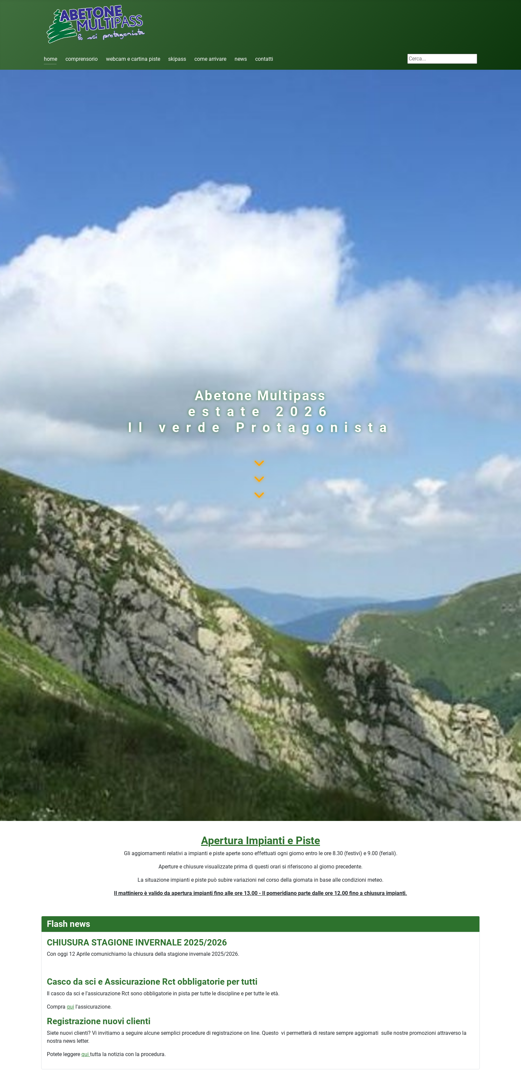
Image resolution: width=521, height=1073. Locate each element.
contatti (264, 59)
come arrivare (210, 59)
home (50, 59)
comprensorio (81, 59)
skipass (177, 59)
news (241, 59)
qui (70, 1007)
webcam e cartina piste (133, 59)
